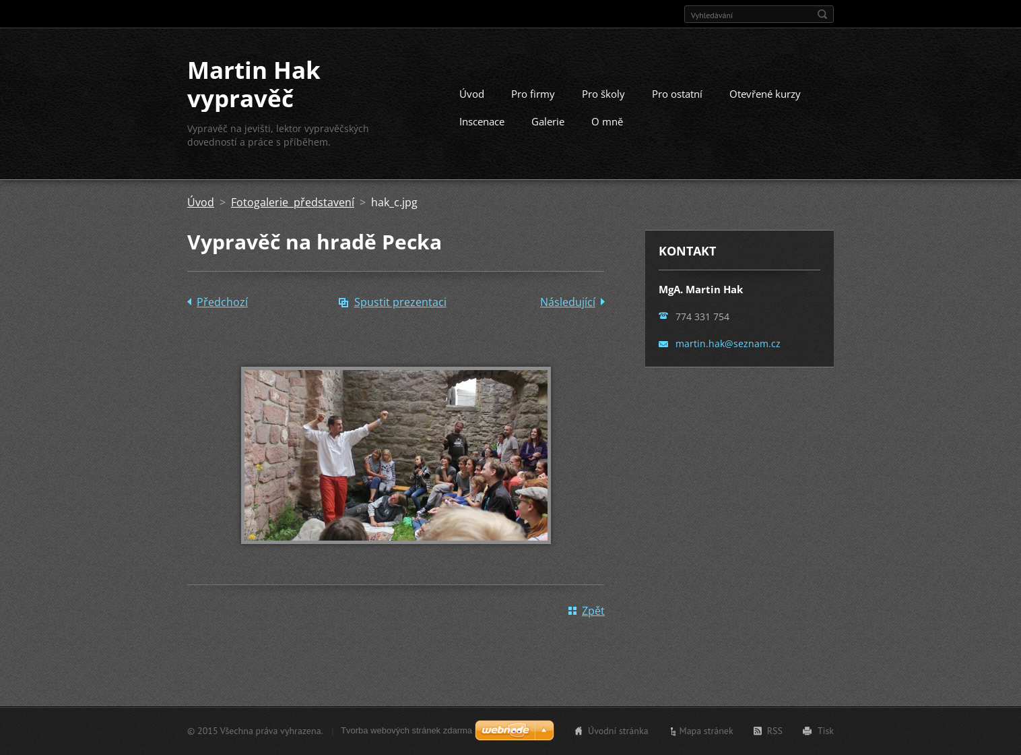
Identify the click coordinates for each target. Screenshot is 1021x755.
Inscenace (481, 121)
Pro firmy (533, 93)
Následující (567, 302)
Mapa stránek (706, 731)
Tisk (826, 731)
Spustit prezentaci (400, 302)
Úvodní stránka (618, 731)
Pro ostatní (677, 93)
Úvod (471, 93)
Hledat (822, 14)
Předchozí (222, 302)
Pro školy (603, 93)
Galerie (547, 121)
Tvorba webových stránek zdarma (406, 730)
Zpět (593, 610)
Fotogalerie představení (292, 202)
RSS (775, 731)
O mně (607, 121)
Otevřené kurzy (765, 93)
